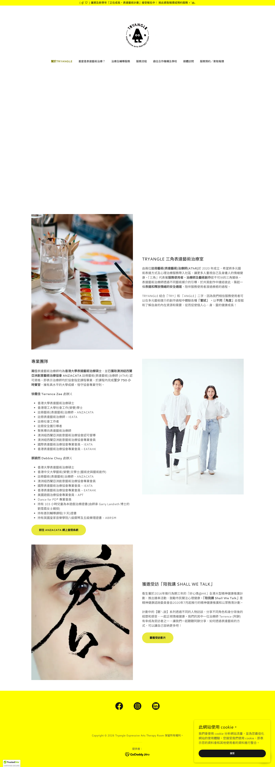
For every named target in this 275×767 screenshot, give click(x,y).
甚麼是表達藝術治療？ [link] (91, 61)
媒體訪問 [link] (188, 61)
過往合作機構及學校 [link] (165, 61)
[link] (137, 35)
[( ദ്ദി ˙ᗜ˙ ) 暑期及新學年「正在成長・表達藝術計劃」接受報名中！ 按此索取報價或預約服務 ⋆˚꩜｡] (137, 3)
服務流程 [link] (141, 61)
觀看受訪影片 (158, 638)
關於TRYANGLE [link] (61, 61)
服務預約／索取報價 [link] (212, 61)
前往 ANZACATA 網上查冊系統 (58, 530)
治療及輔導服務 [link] (120, 61)
